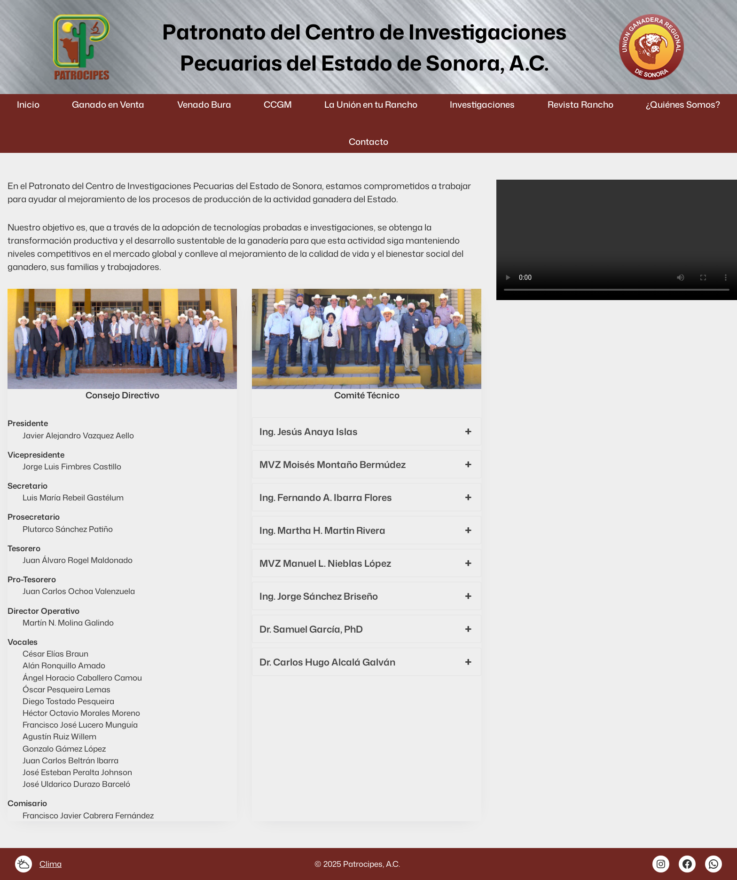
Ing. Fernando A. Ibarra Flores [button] (366, 497)
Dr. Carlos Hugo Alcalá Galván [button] (366, 661)
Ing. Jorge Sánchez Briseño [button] (366, 596)
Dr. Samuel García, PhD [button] (366, 628)
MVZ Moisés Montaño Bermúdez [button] (366, 464)
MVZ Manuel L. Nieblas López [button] (366, 563)
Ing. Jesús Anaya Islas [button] (366, 431)
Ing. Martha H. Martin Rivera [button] (366, 530)
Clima (50, 863)
